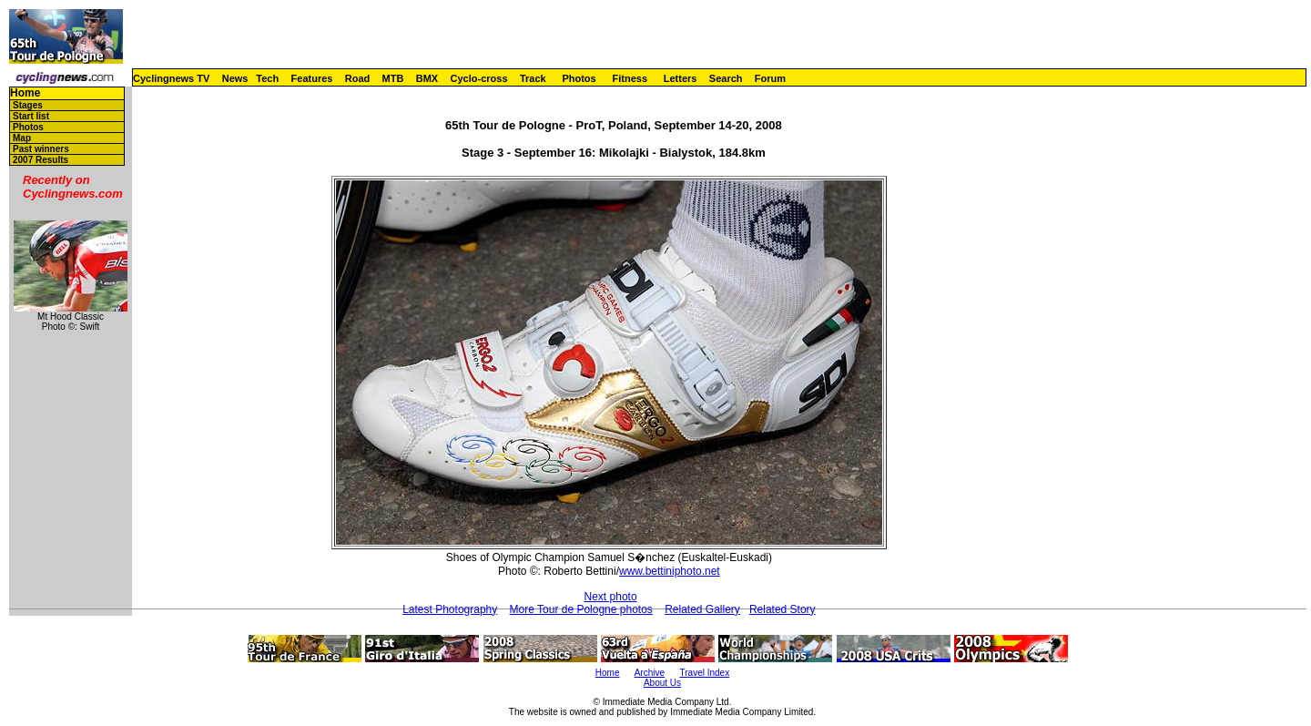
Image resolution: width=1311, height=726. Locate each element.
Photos (578, 78)
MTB (393, 78)
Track (533, 78)
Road (358, 78)
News (235, 78)
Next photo (610, 596)
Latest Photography (449, 609)
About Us (662, 683)
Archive (650, 673)
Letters (680, 78)
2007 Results (40, 160)
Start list (31, 116)
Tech (267, 78)
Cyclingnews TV (171, 78)
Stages (28, 105)
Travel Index (705, 673)
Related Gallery (702, 609)
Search (726, 78)
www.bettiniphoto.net (669, 571)
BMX (427, 78)
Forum (770, 78)
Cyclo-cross (479, 78)
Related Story (782, 609)
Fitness (629, 78)
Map (22, 138)
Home (25, 93)
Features (312, 78)
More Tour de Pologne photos (581, 609)
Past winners (41, 149)
